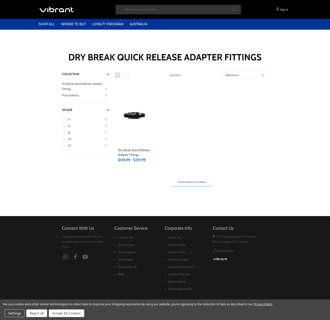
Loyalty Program (107, 24)
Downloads (125, 260)
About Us (174, 237)
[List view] (126, 75)
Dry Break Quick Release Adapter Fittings (134, 152)
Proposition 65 (127, 267)
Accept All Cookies (66, 313)
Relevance (232, 75)
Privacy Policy (177, 252)
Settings (14, 313)
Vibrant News (177, 282)
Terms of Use (177, 245)
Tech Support (127, 252)
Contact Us (125, 237)
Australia (138, 24)
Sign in (284, 9)
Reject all (37, 313)
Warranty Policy (178, 260)
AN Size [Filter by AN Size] (67, 110)
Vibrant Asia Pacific (180, 289)
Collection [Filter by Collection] (70, 74)
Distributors (126, 245)
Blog (121, 274)
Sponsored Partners (181, 267)
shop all (47, 24)
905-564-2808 (224, 251)
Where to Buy (73, 24)
